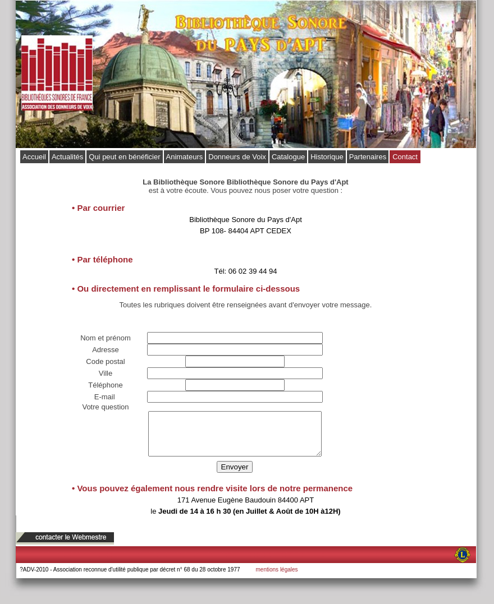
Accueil (34, 157)
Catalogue (288, 157)
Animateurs (184, 157)
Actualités (67, 157)
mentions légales (277, 578)
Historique (327, 157)
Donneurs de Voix (237, 157)
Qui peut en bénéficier (124, 157)
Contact (405, 157)
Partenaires (367, 157)
